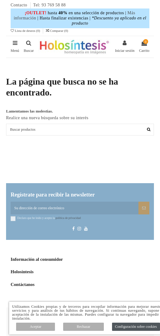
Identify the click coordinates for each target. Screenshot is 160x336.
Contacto (20, 5)
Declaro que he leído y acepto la (49, 218)
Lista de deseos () (26, 30)
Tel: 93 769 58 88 (49, 5)
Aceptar (35, 326)
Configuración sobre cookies (136, 326)
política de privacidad (68, 218)
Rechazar (83, 326)
